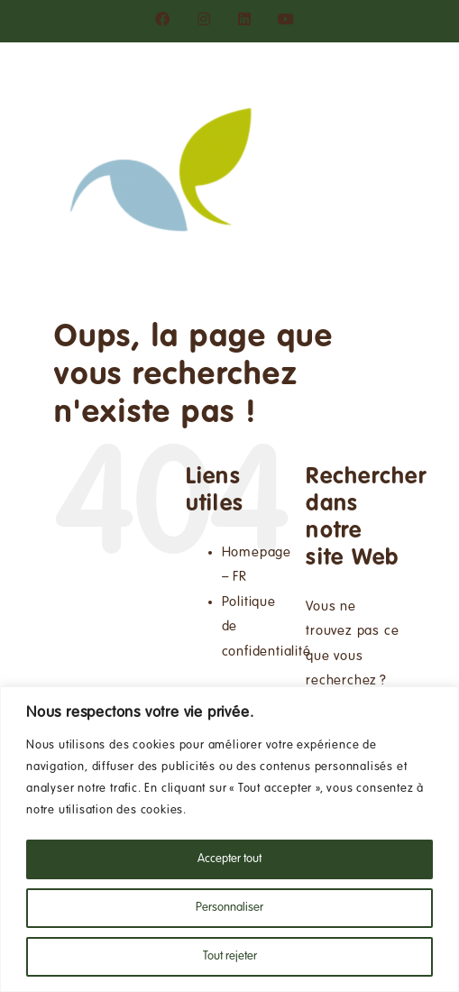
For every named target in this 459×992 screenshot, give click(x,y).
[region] (229, 839)
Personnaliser (229, 908)
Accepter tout (229, 859)
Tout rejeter (230, 957)
